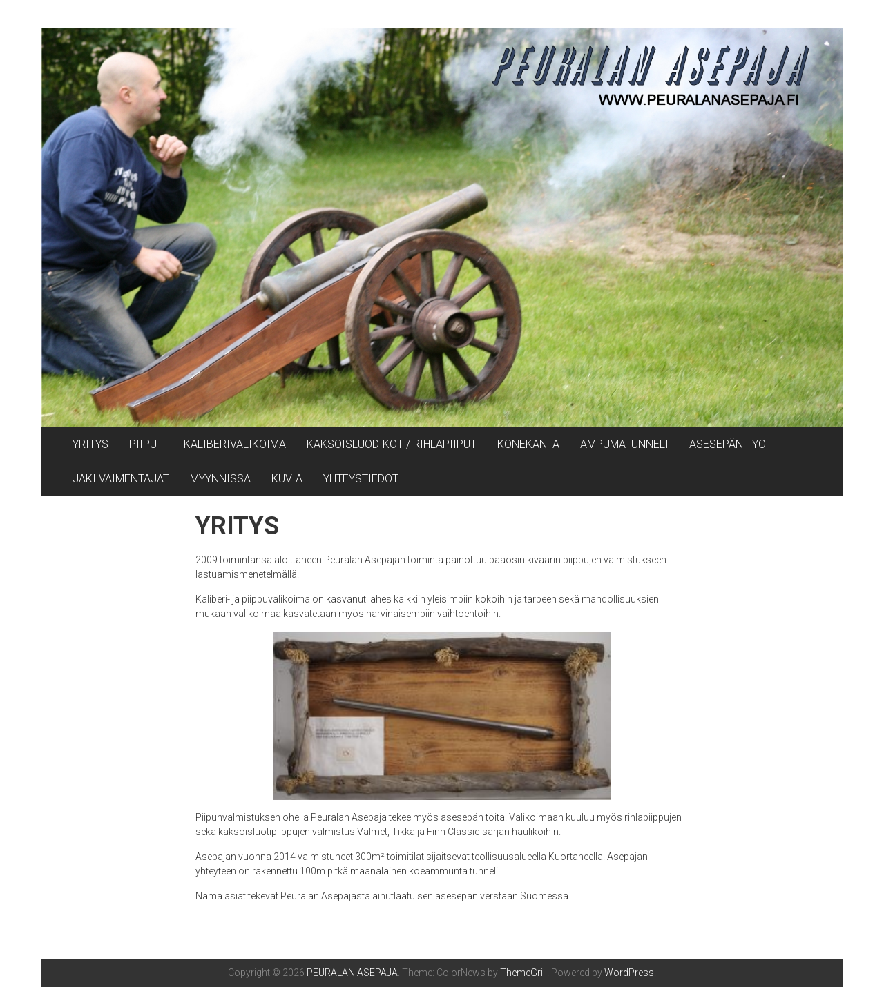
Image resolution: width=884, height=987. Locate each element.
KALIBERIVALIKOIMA (235, 444)
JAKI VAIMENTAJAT (121, 478)
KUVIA (286, 478)
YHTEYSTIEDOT (360, 478)
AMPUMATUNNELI (624, 444)
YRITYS (90, 444)
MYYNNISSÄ (220, 478)
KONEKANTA (528, 444)
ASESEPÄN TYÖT (730, 444)
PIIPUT (146, 444)
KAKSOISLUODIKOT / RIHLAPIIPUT (392, 444)
